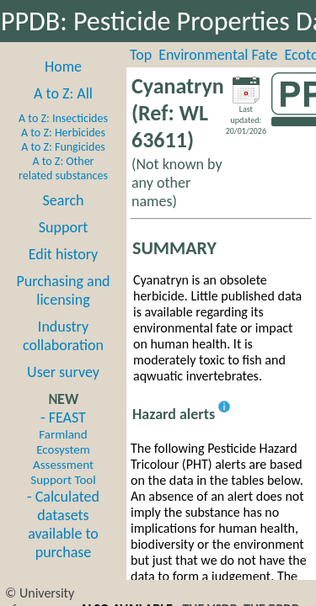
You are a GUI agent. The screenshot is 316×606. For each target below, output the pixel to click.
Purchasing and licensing (63, 290)
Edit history (64, 254)
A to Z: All (63, 93)
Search (63, 200)
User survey (63, 372)
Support (63, 227)
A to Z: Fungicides (63, 147)
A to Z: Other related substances (63, 168)
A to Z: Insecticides (63, 118)
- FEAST (62, 447)
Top (141, 54)
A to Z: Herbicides (63, 132)
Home (63, 66)
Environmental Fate (217, 54)
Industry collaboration (63, 335)
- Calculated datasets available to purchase (63, 524)
